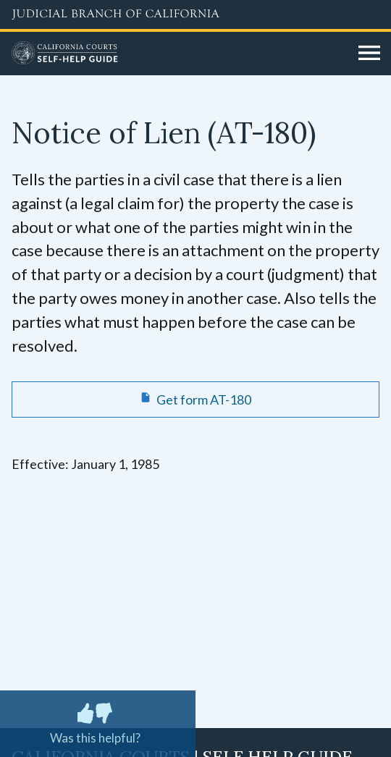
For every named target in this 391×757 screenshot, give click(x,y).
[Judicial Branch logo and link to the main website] (195, 14)
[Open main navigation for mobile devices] (369, 53)
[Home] (180, 53)
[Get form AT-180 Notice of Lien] (195, 399)
